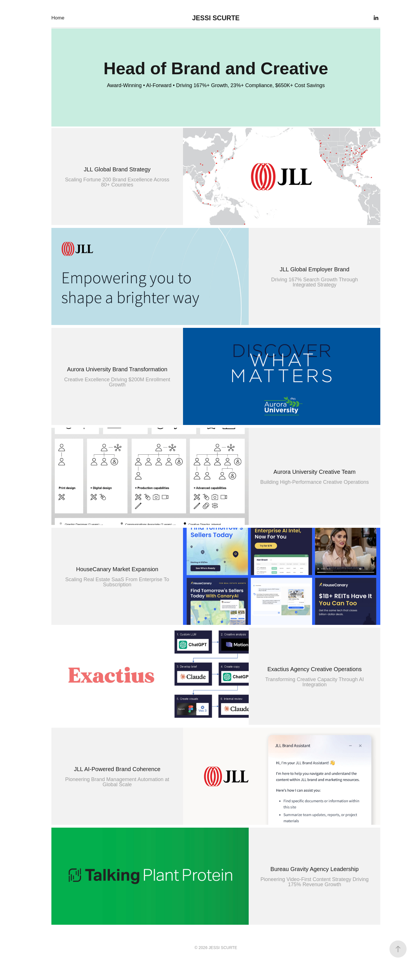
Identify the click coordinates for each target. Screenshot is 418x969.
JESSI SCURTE (216, 18)
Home (57, 18)
